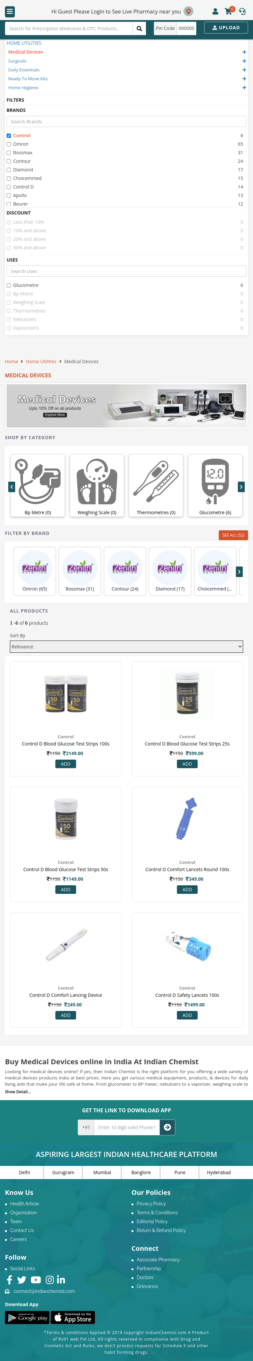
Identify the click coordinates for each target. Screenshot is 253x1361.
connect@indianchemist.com (44, 1291)
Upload (226, 27)
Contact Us (22, 1230)
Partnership (149, 1268)
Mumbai (102, 1172)
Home (11, 361)
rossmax (19, 152)
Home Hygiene (23, 87)
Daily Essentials (24, 70)
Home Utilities (41, 361)
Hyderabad (219, 1172)
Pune (180, 1172)
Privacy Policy (151, 1203)
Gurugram (63, 1172)
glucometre (23, 285)
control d (20, 187)
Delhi (24, 1172)
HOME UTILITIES (24, 43)
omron (18, 144)
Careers (18, 1239)
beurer (17, 204)
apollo (17, 195)
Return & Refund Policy (161, 1230)
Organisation (23, 1212)
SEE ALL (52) (233, 535)
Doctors (145, 1277)
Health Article (24, 1203)
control (18, 135)
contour (19, 161)
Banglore (141, 1172)
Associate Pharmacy (158, 1259)
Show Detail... (18, 1092)
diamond (20, 169)
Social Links (22, 1268)
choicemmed (24, 178)
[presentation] (11, 487)
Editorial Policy (152, 1221)
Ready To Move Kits (28, 79)
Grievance (147, 1286)
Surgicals (17, 61)
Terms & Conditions (157, 1212)
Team (16, 1221)
